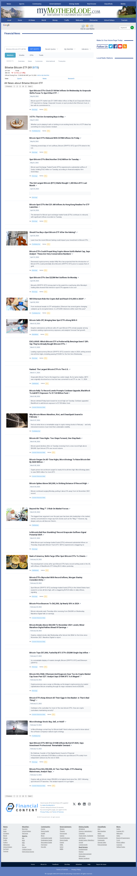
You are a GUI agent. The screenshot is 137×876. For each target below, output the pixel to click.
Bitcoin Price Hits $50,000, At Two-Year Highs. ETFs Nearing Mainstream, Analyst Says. (55, 770)
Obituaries (94, 20)
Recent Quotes (50, 49)
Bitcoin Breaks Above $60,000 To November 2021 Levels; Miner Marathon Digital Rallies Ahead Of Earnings (56, 626)
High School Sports (28, 852)
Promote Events (103, 838)
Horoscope (63, 833)
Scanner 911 (120, 831)
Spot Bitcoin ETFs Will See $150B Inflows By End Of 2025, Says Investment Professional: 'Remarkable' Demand (56, 744)
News (9, 4)
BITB (35, 67)
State (20, 20)
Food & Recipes (65, 838)
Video (118, 836)
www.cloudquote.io (48, 805)
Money (55, 20)
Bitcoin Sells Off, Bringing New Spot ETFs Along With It (53, 320)
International (50, 61)
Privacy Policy (44, 812)
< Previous (8, 86)
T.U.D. (118, 840)
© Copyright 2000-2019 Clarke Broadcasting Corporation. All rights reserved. (68, 874)
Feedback (55, 864)
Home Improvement (85, 854)
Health (43, 833)
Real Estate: (83, 847)
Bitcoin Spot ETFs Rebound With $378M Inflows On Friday (55, 138)
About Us (43, 864)
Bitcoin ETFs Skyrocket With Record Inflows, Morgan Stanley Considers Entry (55, 578)
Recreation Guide (46, 842)
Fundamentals (83, 849)
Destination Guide (46, 840)
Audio (118, 829)
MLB (23, 840)
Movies (62, 829)
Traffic (66, 20)
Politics (5, 842)
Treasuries (62, 61)
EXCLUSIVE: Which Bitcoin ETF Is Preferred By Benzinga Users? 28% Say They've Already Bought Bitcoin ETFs (58, 342)
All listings (82, 829)
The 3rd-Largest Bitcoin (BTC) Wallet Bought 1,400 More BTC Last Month (58, 184)
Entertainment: (66, 827)
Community (36, 4)
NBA (23, 843)
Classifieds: (102, 827)
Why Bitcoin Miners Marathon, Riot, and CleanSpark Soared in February (56, 415)
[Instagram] (89, 807)
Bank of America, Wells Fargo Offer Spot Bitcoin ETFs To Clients (58, 556)
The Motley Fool (36, 131)
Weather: (25, 827)
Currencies (39, 61)
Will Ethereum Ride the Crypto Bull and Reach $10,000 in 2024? (57, 299)
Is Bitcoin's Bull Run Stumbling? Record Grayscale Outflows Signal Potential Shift (57, 533)
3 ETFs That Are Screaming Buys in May (47, 117)
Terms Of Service (58, 812)
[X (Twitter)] (74, 807)
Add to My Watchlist (43, 75)
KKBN (61, 849)
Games (62, 836)
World (44, 20)
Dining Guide (74, 4)
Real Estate (91, 4)
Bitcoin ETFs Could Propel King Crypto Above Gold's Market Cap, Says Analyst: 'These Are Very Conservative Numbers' (59, 252)
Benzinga (34, 109)
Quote (19, 78)
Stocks (21, 55)
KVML (61, 845)
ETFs (31, 55)
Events (43, 829)
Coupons (119, 845)
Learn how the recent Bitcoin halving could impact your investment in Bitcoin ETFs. (60, 240)
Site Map (67, 864)
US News (32, 20)
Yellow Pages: (120, 847)
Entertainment (55, 4)
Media (123, 4)
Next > (30, 86)
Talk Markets (35, 383)
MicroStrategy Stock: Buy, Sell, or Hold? (47, 722)
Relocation (82, 856)
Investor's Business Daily (38, 407)
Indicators (85, 49)
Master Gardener (84, 858)
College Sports (26, 849)
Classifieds (108, 4)
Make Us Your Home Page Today (109, 40)
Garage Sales (102, 842)
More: (118, 827)
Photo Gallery (120, 842)
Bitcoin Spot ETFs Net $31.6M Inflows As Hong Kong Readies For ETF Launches (59, 206)
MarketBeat (35, 334)
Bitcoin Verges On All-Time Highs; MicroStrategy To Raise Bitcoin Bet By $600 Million (59, 460)
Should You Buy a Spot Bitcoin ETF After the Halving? (53, 232)
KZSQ (61, 847)
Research (71, 78)
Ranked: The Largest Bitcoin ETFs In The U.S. (49, 369)
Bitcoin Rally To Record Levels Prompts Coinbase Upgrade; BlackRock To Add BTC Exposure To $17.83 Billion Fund (59, 392)
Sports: (24, 836)
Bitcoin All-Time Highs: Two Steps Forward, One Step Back (55, 438)
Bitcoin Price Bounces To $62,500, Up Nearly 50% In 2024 (55, 604)
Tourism (124, 20)
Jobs (99, 829)
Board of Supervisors (123, 838)
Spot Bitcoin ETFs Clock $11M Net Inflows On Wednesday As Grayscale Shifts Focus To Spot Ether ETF (60, 92)
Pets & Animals (102, 845)
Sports (21, 4)
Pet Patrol (44, 845)
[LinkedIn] (84, 807)
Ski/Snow (25, 833)
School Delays (109, 20)
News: (5, 827)
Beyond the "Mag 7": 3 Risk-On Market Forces (49, 509)
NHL (23, 845)
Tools (41, 55)
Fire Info (43, 847)
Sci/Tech (6, 849)
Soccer (24, 847)
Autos (99, 833)
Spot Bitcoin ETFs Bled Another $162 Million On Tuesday (54, 159)
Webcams (79, 20)
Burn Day (25, 829)
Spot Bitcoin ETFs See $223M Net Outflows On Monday (54, 277)
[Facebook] (79, 807)
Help (89, 864)
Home (33, 864)
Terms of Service (62, 870)
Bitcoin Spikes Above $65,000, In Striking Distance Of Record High (59, 483)
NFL (23, 838)
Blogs (42, 836)
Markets (10, 55)
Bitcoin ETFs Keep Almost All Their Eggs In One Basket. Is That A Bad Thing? (59, 699)
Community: (45, 827)
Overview (21, 61)
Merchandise (102, 831)
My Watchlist (68, 49)
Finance (81, 852)
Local (9, 20)
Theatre (62, 831)
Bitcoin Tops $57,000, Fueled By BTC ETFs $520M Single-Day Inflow (59, 653)
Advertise (79, 864)
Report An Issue (101, 864)
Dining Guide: (84, 827)
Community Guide (46, 838)
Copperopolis (83, 845)
